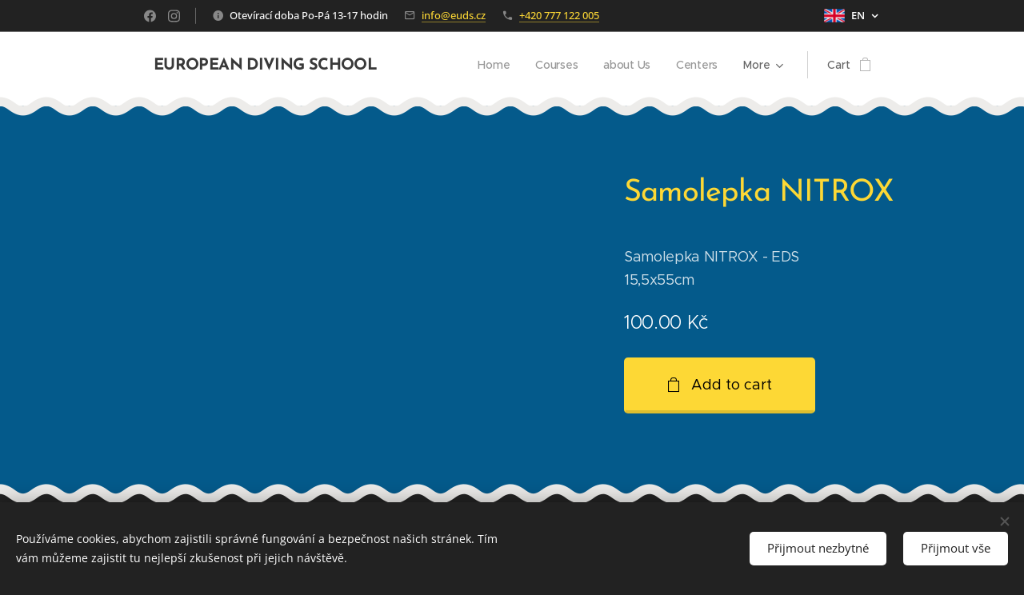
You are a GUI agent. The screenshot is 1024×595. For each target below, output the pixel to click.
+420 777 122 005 (559, 15)
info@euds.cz (454, 15)
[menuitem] (493, 65)
